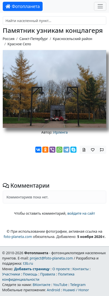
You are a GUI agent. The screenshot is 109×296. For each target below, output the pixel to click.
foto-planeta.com (18, 236)
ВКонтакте (41, 284)
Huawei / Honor (76, 289)
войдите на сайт (81, 213)
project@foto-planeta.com (51, 258)
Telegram (78, 284)
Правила (47, 274)
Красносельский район (72, 38)
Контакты (80, 268)
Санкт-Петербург (33, 38)
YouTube (60, 284)
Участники (11, 274)
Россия (9, 38)
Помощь (30, 274)
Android (53, 289)
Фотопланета (23, 6)
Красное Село (19, 44)
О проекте (61, 268)
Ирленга (60, 132)
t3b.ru (28, 263)
